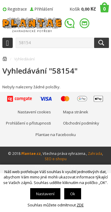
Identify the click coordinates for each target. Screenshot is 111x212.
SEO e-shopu (56, 158)
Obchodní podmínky (81, 123)
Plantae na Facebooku (56, 134)
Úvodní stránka (4, 60)
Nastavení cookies (34, 112)
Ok (72, 193)
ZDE (80, 205)
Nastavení (45, 193)
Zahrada (95, 153)
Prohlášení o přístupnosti (28, 123)
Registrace (17, 9)
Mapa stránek (75, 112)
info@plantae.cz (85, 23)
